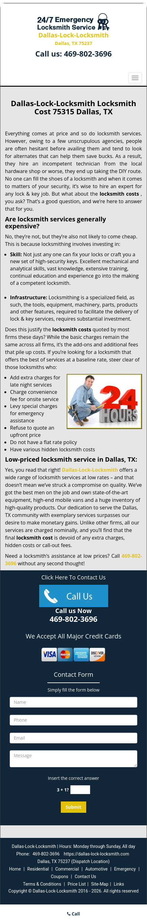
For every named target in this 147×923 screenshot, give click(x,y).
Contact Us (85, 876)
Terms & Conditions (42, 884)
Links (119, 884)
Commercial (67, 868)
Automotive (96, 868)
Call (73, 914)
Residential (38, 868)
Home (15, 868)
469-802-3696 (88, 53)
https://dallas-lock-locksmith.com (96, 853)
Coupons (59, 876)
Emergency (125, 868)
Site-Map (99, 884)
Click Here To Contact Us (73, 577)
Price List (77, 884)
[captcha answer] (80, 789)
